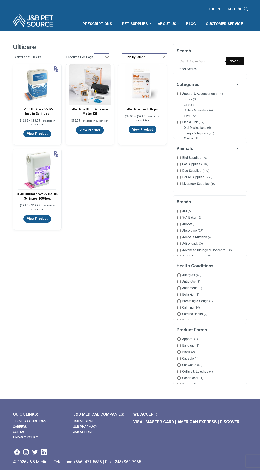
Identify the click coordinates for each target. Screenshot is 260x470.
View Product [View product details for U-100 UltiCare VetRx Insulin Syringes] (37, 134)
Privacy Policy (25, 437)
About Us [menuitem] (167, 23)
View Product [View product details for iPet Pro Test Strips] (142, 129)
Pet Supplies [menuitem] (135, 23)
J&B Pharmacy (85, 427)
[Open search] (246, 9)
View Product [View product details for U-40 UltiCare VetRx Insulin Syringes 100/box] (37, 219)
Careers (20, 427)
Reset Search (187, 69)
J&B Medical (83, 421)
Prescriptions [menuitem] (97, 23)
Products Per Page (79, 57)
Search (235, 61)
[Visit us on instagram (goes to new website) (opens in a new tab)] (26, 452)
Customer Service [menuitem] (224, 23)
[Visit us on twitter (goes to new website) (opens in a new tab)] (35, 452)
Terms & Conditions (29, 421)
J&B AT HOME (83, 432)
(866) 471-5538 (88, 461)
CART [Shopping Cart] (231, 9)
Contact (20, 432)
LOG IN (214, 9)
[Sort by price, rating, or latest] (144, 57)
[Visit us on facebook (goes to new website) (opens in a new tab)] (17, 452)
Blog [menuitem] (191, 23)
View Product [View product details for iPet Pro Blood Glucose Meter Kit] (90, 130)
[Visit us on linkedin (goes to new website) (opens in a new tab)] (44, 452)
